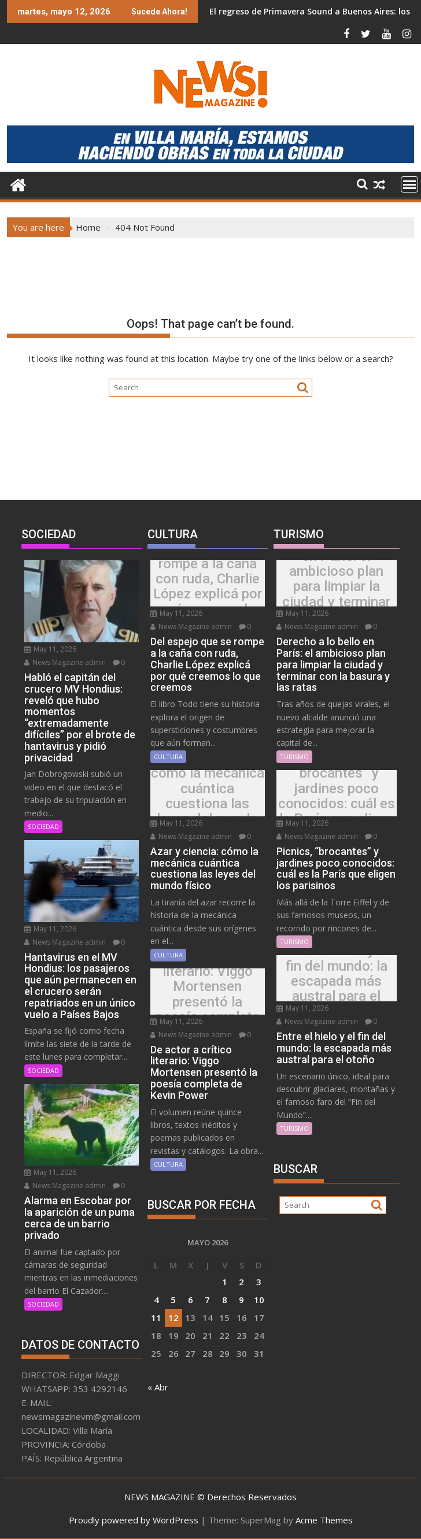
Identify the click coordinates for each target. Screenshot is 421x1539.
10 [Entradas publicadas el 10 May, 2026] (259, 1299)
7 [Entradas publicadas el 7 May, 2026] (207, 1299)
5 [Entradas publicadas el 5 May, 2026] (173, 1299)
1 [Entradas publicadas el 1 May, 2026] (224, 1282)
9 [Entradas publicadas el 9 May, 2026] (241, 1299)
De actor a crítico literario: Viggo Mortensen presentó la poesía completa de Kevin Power (207, 993)
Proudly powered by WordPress (133, 1520)
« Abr (157, 1387)
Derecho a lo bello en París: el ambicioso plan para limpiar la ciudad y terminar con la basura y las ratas (336, 586)
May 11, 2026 (50, 649)
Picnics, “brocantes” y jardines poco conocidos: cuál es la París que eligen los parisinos (336, 796)
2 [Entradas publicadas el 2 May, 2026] (241, 1282)
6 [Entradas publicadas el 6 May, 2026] (190, 1299)
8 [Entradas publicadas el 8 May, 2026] (224, 1299)
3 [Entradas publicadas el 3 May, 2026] (258, 1282)
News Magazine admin (65, 662)
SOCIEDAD (43, 826)
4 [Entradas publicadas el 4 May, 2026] (156, 1299)
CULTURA (168, 756)
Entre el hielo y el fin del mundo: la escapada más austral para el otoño (336, 981)
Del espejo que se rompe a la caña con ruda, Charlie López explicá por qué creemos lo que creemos (207, 586)
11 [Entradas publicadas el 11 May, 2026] (156, 1317)
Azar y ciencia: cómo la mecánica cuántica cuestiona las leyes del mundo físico (207, 796)
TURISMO (294, 756)
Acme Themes (324, 1520)
